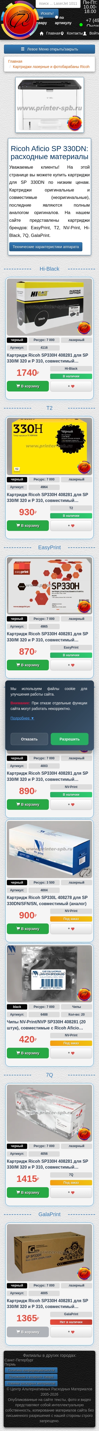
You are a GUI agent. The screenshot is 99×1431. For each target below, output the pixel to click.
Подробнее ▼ (22, 718)
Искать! (47, 13)
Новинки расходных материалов (31, 1383)
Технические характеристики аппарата (46, 247)
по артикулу (63, 20)
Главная (50, 33)
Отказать (29, 739)
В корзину (27, 386)
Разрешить (70, 739)
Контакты (71, 33)
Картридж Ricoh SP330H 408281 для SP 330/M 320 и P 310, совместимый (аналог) (47, 361)
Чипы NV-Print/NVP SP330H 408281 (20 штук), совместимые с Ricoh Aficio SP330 (46, 1028)
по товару (40, 20)
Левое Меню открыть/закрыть (49, 49)
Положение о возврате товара (31, 1377)
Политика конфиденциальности (31, 1370)
